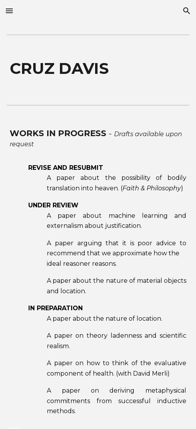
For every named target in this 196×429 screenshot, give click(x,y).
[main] (98, 68)
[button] (9, 10)
